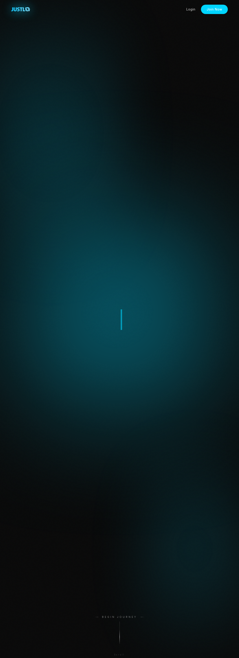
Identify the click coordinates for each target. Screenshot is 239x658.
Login (190, 9)
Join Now (214, 9)
